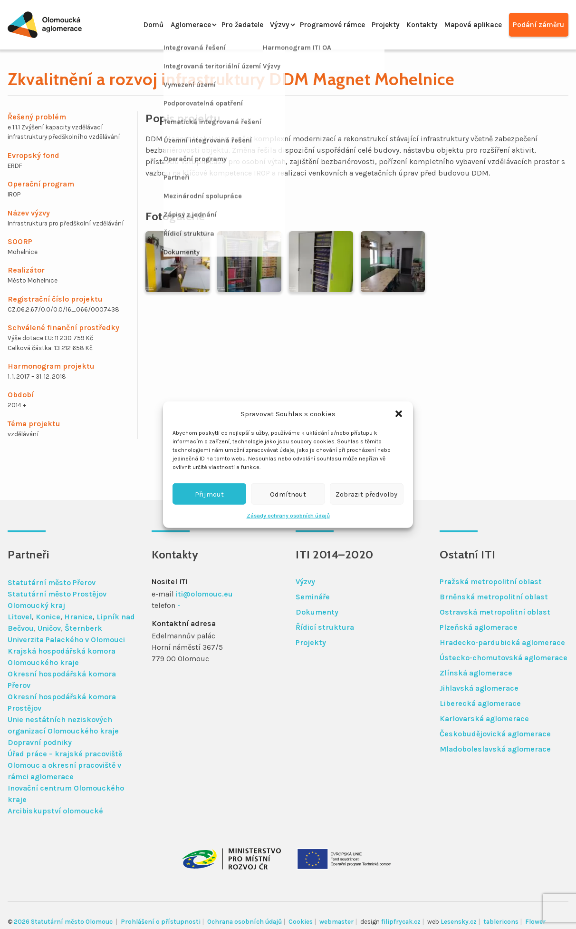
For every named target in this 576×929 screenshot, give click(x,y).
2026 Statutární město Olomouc (64, 921)
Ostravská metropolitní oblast (495, 611)
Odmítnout (288, 493)
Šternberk (83, 628)
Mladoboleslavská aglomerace (495, 748)
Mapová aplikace (469, 24)
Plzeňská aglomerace (479, 627)
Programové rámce (317, 24)
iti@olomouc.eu (204, 593)
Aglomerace (166, 24)
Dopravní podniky (40, 742)
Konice (48, 616)
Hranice (78, 616)
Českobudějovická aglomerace (495, 733)
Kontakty (414, 24)
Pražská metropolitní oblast (491, 581)
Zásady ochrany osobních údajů (288, 515)
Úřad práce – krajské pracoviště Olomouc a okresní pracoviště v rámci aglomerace (65, 765)
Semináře (313, 596)
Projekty (374, 24)
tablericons (500, 921)
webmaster (336, 921)
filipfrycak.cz (401, 921)
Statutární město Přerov (52, 582)
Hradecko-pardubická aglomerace (502, 642)
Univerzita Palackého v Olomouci (66, 639)
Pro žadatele (221, 24)
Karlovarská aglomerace (484, 718)
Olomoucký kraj (36, 605)
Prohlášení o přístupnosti (161, 921)
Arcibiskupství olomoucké (55, 810)
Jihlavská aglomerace (479, 688)
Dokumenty (317, 611)
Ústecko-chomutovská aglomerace (503, 657)
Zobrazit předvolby (366, 493)
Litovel (20, 616)
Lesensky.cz (459, 921)
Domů (125, 24)
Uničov (49, 628)
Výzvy (261, 24)
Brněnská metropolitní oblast (494, 596)
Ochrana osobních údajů (244, 921)
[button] (398, 414)
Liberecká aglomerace (480, 703)
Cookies (300, 921)
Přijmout (209, 493)
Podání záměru (538, 24)
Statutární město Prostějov (57, 593)
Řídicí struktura (325, 627)
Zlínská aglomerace (476, 672)
